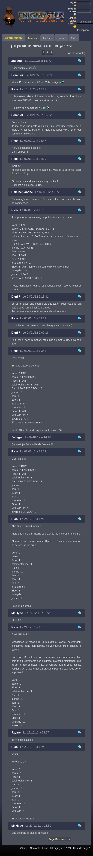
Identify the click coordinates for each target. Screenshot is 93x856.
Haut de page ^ (81, 848)
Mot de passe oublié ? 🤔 (72, 22)
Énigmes (47, 38)
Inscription (83, 30)
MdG (73, 38)
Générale (32, 38)
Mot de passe (72, 11)
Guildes (61, 38)
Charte (24, 848)
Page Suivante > (59, 839)
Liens (45, 848)
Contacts (35, 848)
